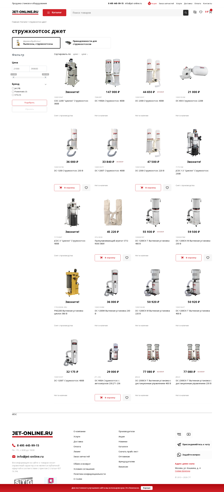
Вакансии (123, 466)
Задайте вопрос (191, 454)
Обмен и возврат (82, 463)
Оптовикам (124, 456)
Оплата (197, 3)
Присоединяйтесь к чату (196, 444)
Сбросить (29, 109)
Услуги (179, 3)
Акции (154, 3)
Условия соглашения (84, 469)
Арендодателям (127, 461)
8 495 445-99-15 (116, 3)
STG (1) (18, 95)
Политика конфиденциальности (90, 474)
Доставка (188, 3)
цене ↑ (76, 54)
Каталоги (123, 446)
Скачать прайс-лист (128, 451)
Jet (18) (17, 88)
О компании (79, 431)
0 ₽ (208, 11)
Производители (127, 431)
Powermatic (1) (21, 91)
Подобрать (29, 102)
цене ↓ (85, 54)
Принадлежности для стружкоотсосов (81, 43)
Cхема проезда (182, 471)
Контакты (207, 3)
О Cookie (78, 479)
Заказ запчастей (166, 3)
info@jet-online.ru (133, 3)
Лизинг (77, 451)
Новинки (123, 441)
